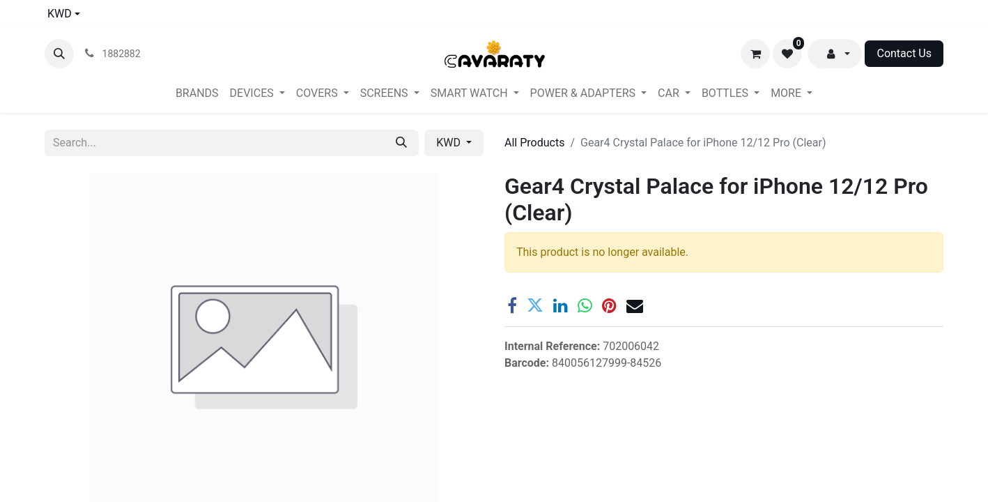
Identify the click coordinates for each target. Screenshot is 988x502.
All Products (534, 142)
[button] (59, 53)
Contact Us (904, 53)
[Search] (401, 143)
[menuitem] (197, 93)
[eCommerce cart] (755, 53)
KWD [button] (449, 142)
